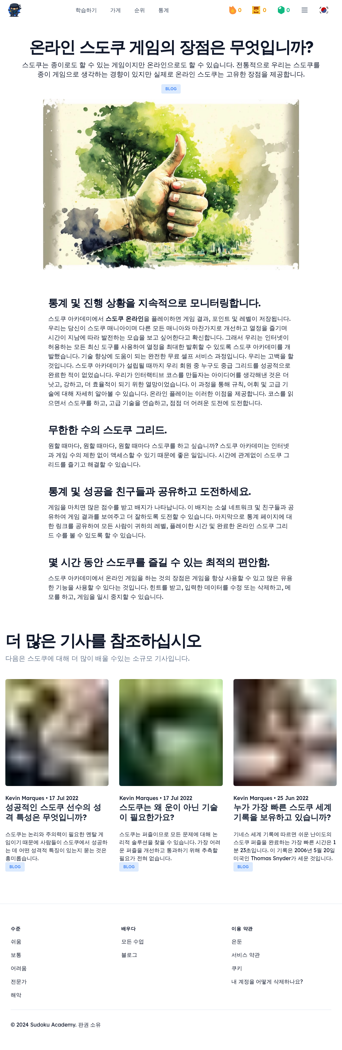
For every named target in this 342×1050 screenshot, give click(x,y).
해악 (16, 995)
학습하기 (86, 10)
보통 (16, 954)
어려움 (19, 968)
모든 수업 (132, 941)
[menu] (304, 10)
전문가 (19, 981)
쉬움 (16, 941)
